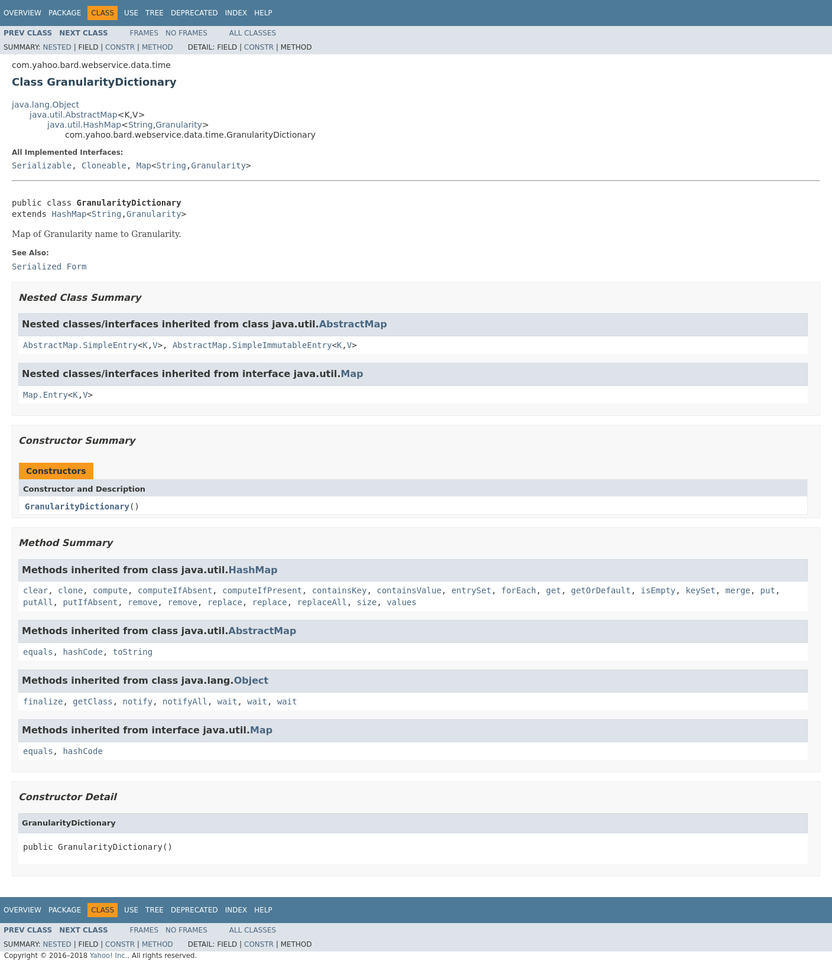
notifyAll (184, 701)
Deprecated (194, 13)
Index (236, 13)
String (140, 124)
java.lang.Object (45, 104)
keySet (700, 590)
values (401, 602)
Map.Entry (45, 394)
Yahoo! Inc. (109, 955)
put (767, 590)
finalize (43, 701)
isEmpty (658, 590)
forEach (518, 590)
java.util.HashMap (84, 124)
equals (38, 652)
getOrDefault (600, 590)
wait (227, 701)
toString (132, 652)
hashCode (82, 652)
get (553, 590)
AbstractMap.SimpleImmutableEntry (252, 345)
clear (35, 590)
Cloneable (104, 165)
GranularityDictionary (77, 506)
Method (157, 47)
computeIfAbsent (175, 590)
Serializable (42, 165)
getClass (92, 701)
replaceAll (322, 602)
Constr (120, 47)
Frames (144, 33)
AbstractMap (353, 324)
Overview (22, 13)
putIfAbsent (90, 602)
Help (263, 13)
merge (738, 590)
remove (143, 602)
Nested (57, 47)
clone (70, 590)
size (367, 602)
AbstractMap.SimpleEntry (80, 345)
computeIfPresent (262, 590)
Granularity (178, 124)
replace (224, 602)
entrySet (471, 590)
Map (143, 165)
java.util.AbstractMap (74, 114)
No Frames (186, 33)
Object (251, 680)
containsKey (339, 590)
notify (138, 701)
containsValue (409, 590)
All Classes (252, 33)
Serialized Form (49, 266)
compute (110, 590)
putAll (38, 602)
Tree (154, 13)
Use (131, 13)
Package (64, 13)
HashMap (68, 214)
